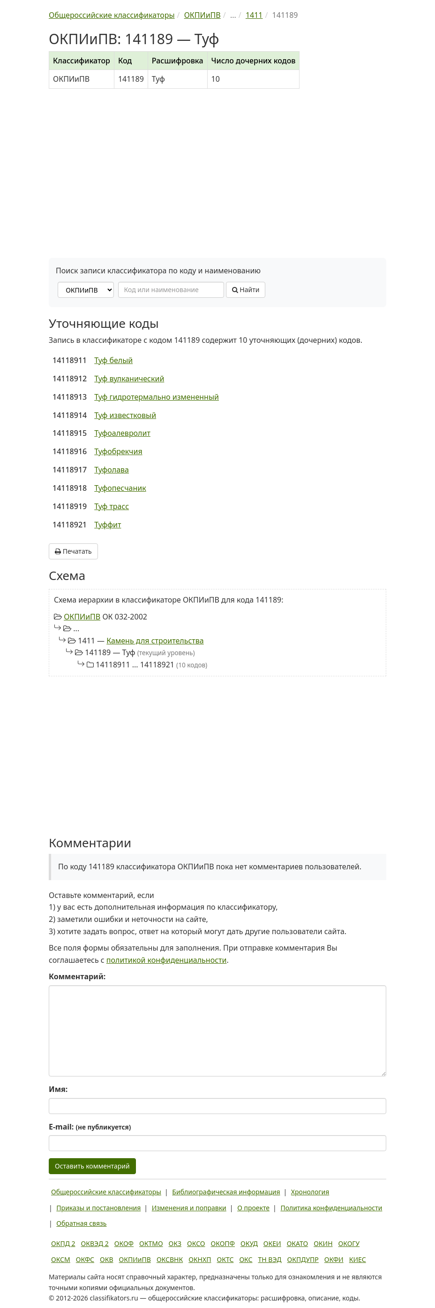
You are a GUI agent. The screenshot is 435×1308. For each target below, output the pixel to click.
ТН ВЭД (270, 1259)
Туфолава (111, 469)
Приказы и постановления (98, 1207)
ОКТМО (151, 1243)
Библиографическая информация (226, 1191)
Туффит (107, 524)
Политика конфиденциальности (331, 1207)
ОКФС (85, 1259)
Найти (246, 289)
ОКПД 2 (63, 1243)
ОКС (245, 1259)
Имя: (58, 1089)
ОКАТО (297, 1243)
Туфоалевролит (122, 433)
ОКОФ (124, 1243)
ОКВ (106, 1259)
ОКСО (196, 1243)
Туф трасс (111, 506)
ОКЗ (175, 1243)
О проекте (253, 1207)
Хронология (310, 1191)
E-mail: (90, 1127)
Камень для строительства (154, 640)
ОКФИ (334, 1259)
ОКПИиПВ (82, 616)
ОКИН (323, 1243)
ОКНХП (199, 1259)
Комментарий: (77, 976)
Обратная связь (81, 1223)
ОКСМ (60, 1259)
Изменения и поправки (189, 1207)
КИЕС (357, 1259)
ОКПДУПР (303, 1259)
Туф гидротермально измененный (156, 397)
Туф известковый (125, 415)
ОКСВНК (170, 1259)
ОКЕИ (272, 1243)
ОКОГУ (349, 1243)
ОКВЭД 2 (95, 1243)
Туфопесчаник (120, 488)
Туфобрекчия (118, 451)
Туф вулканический (129, 378)
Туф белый (113, 360)
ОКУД (249, 1243)
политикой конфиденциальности (166, 960)
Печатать (73, 551)
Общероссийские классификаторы (106, 1191)
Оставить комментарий (92, 1165)
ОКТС (225, 1259)
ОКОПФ (223, 1243)
